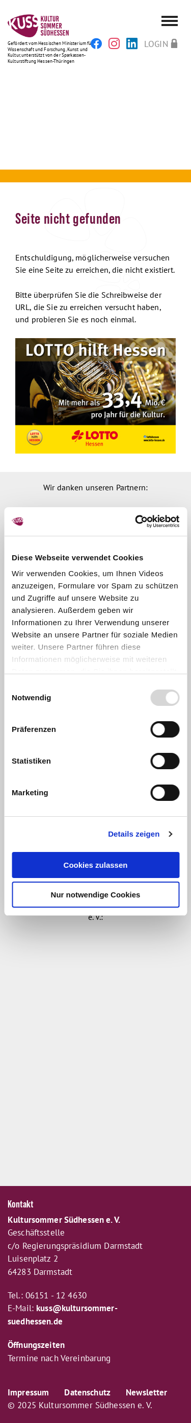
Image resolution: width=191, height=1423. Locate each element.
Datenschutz (87, 1392)
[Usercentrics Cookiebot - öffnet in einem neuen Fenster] (136, 521)
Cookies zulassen (96, 865)
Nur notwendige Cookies (96, 894)
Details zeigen (133, 833)
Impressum (28, 1392)
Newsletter (146, 1392)
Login (156, 43)
